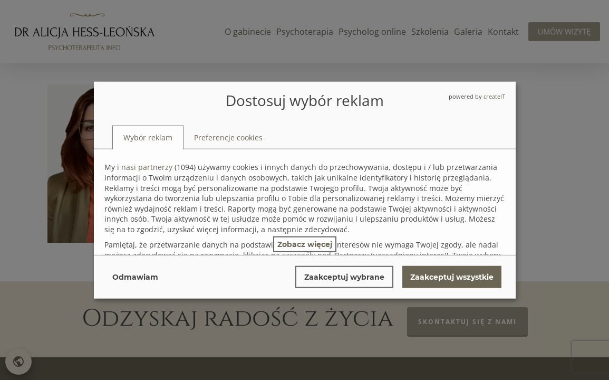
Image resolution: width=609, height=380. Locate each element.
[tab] (147, 137)
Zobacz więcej (304, 244)
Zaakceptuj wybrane (344, 276)
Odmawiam (135, 276)
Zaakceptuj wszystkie (452, 276)
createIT (494, 96)
